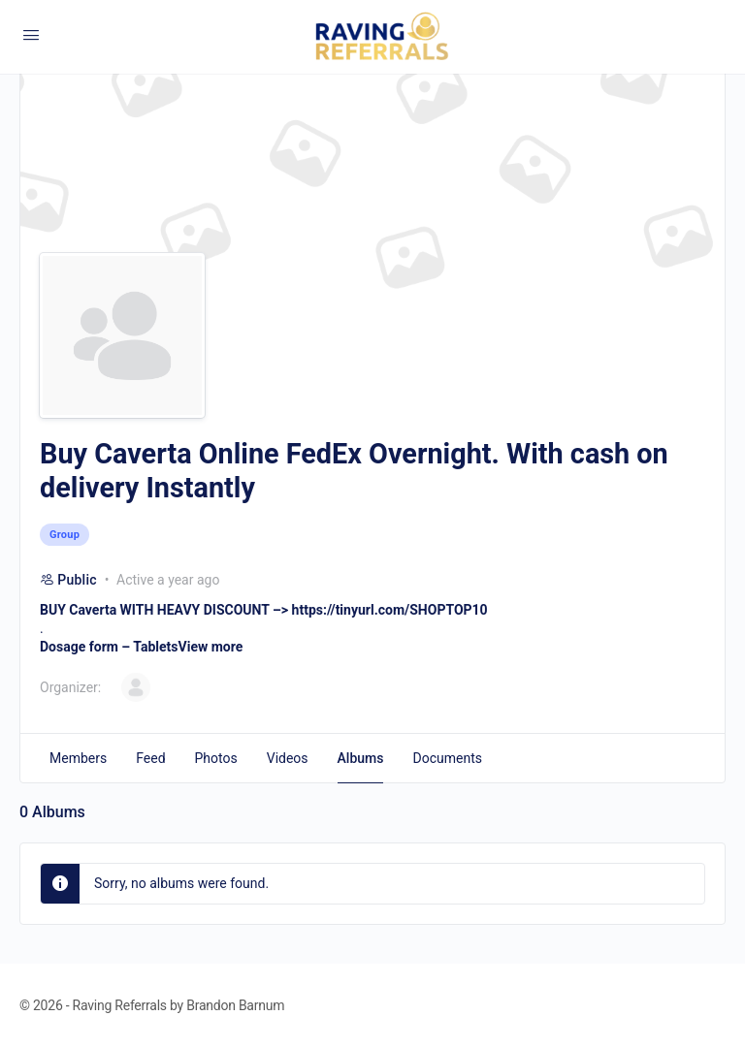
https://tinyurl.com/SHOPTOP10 (390, 610)
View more (210, 646)
